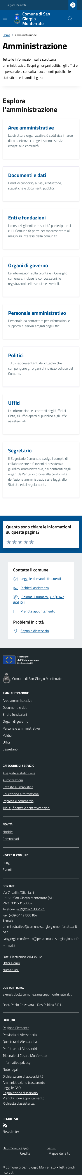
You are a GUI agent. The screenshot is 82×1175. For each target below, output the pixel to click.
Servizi (51, 1148)
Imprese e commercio (18, 800)
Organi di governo (15, 721)
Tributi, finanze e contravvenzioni (26, 807)
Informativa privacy (17, 1062)
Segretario (10, 749)
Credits (25, 1153)
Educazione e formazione (21, 794)
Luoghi (7, 862)
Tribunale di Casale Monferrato (25, 1055)
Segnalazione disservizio (20, 1092)
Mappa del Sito (59, 1153)
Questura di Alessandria (20, 1041)
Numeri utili (11, 970)
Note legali (10, 1069)
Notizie (8, 831)
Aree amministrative (17, 700)
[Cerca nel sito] (68, 18)
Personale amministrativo (21, 728)
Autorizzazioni (13, 780)
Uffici (6, 742)
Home (6, 35)
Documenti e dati (15, 707)
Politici (7, 735)
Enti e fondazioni (15, 714)
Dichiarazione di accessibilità (23, 1076)
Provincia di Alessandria (20, 1034)
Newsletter (11, 1131)
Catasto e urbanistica (18, 787)
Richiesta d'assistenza (19, 1103)
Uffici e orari (11, 963)
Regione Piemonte (16, 5)
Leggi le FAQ (12, 1087)
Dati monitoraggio (15, 1148)
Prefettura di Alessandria (20, 1048)
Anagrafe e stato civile (19, 773)
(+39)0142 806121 (30, 909)
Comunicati (11, 838)
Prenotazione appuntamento (23, 1098)
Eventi (7, 869)
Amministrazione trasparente (24, 1082)
